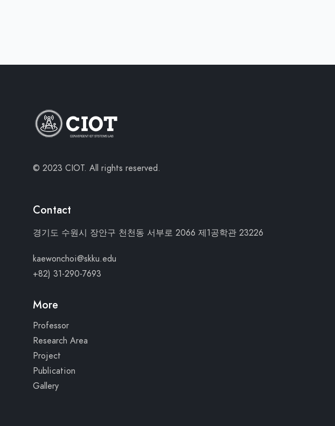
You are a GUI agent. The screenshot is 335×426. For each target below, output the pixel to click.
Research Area (60, 341)
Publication (54, 371)
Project (47, 356)
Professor (51, 326)
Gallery (46, 386)
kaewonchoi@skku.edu (74, 259)
